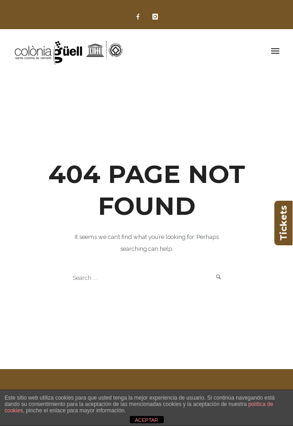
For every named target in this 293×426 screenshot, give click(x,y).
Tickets (283, 223)
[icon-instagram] (155, 16)
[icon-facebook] (140, 16)
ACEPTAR (146, 420)
